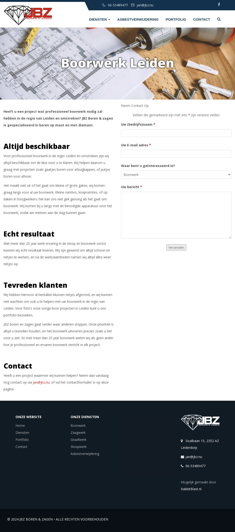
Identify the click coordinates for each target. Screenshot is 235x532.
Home (20, 425)
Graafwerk (78, 439)
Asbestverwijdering (138, 19)
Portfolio (176, 19)
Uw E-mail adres (136, 145)
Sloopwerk (79, 446)
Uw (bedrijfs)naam (138, 124)
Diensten (99, 19)
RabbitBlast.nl (191, 489)
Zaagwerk (78, 432)
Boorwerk (78, 425)
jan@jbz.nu (41, 382)
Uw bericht (131, 187)
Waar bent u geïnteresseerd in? (148, 165)
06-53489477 (195, 466)
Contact (201, 19)
